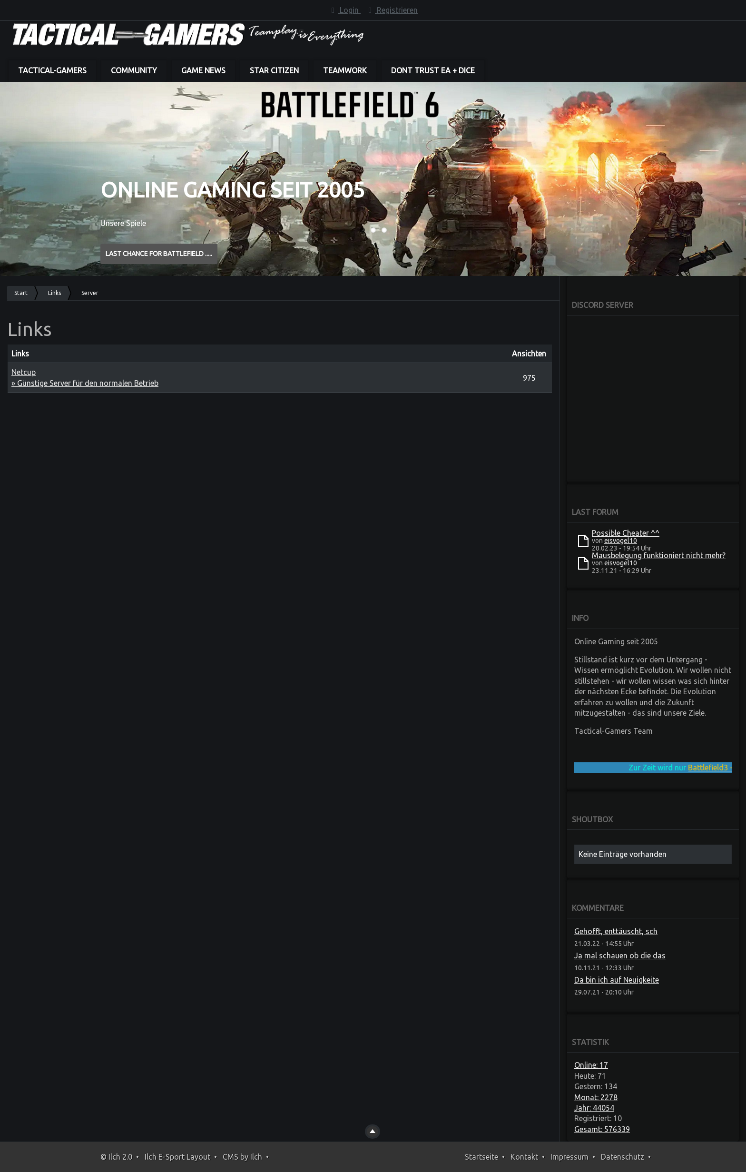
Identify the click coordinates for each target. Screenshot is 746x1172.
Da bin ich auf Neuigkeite (616, 979)
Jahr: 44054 (594, 1107)
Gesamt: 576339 (602, 1129)
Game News (203, 70)
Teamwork (345, 70)
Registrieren (391, 10)
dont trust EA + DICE (433, 70)
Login (344, 10)
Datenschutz (622, 1156)
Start (21, 293)
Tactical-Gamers (52, 70)
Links (54, 293)
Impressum (569, 1156)
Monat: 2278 (596, 1097)
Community (134, 70)
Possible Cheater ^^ (625, 533)
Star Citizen (274, 70)
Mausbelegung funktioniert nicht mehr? (659, 555)
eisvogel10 (620, 540)
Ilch (256, 1156)
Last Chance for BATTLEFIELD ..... (159, 253)
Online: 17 (591, 1065)
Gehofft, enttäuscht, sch (616, 931)
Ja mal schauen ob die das (620, 955)
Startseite (481, 1156)
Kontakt (524, 1156)
